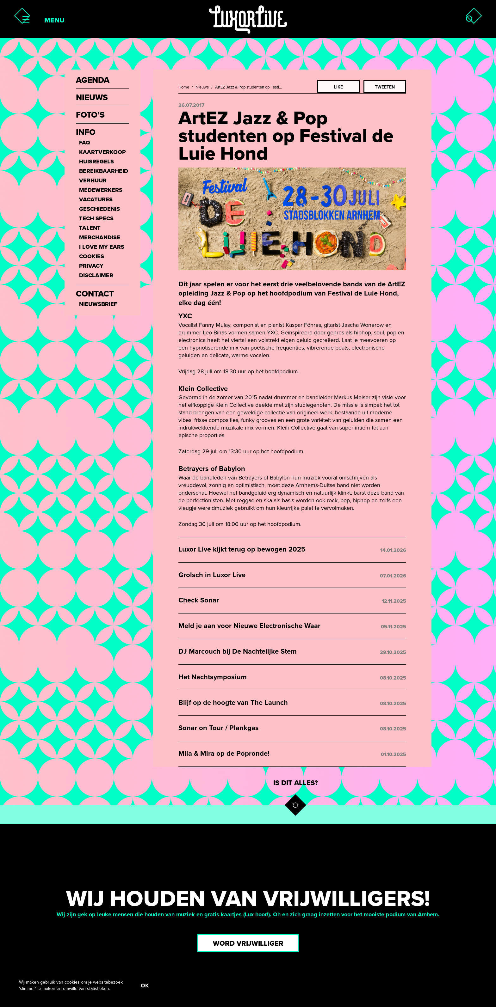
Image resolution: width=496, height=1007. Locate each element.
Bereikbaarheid (103, 171)
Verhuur (93, 180)
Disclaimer (96, 275)
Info (86, 132)
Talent (90, 227)
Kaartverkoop (102, 152)
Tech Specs (96, 218)
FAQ (84, 142)
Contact (95, 294)
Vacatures (96, 199)
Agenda (92, 80)
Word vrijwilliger (248, 943)
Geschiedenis (99, 208)
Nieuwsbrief (98, 304)
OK (145, 985)
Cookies (91, 256)
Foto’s (90, 115)
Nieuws (202, 87)
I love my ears (101, 246)
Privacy (91, 265)
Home (183, 87)
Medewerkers (100, 189)
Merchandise (99, 237)
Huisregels (96, 161)
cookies (72, 982)
